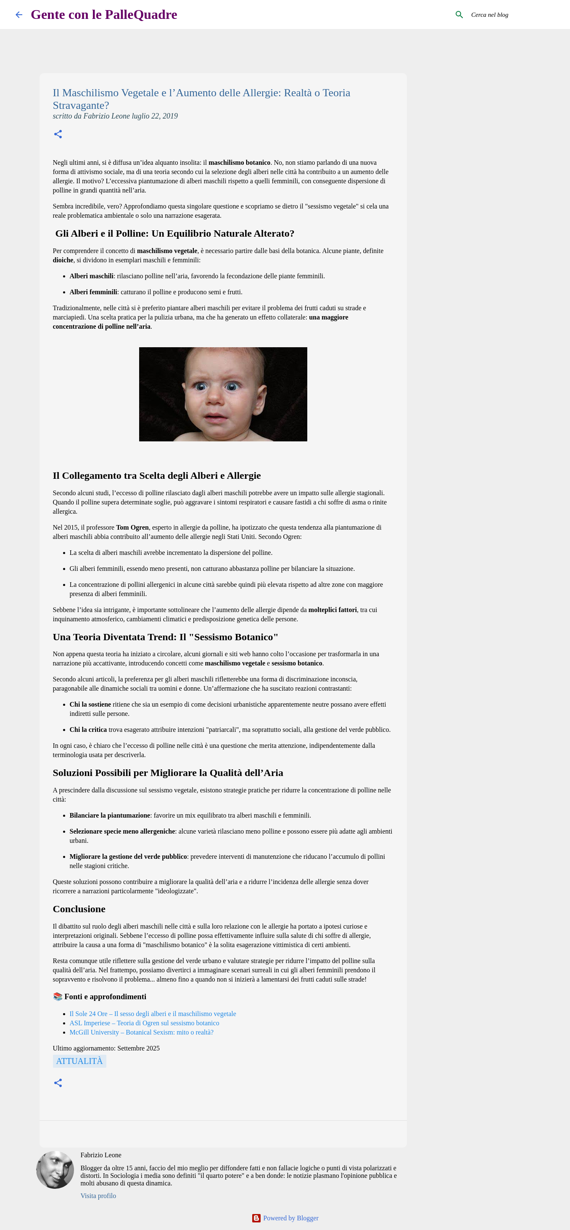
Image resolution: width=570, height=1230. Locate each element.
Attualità (79, 1061)
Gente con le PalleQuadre (104, 14)
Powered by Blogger (285, 1218)
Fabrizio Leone (101, 1155)
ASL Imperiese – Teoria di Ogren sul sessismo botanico (144, 1023)
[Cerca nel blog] (512, 15)
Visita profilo (98, 1195)
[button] (58, 135)
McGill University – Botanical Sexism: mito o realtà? (142, 1032)
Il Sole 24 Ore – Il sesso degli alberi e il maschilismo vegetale (153, 1013)
